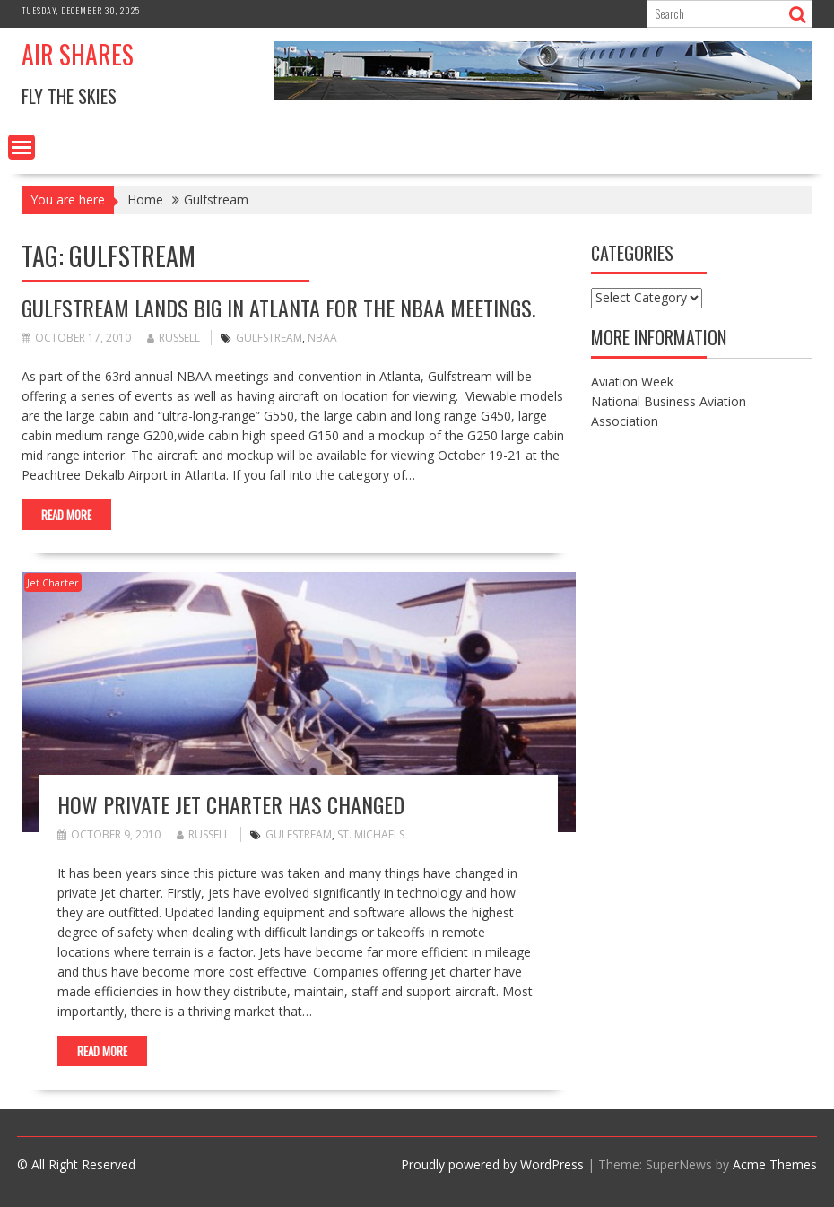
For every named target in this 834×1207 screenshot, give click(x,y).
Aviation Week (632, 381)
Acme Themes (775, 1164)
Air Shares (78, 54)
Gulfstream (269, 337)
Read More (66, 515)
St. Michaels (370, 834)
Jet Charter (53, 582)
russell (173, 337)
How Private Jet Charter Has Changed (230, 804)
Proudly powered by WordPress (492, 1164)
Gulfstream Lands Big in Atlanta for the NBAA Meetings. (278, 307)
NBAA (322, 337)
